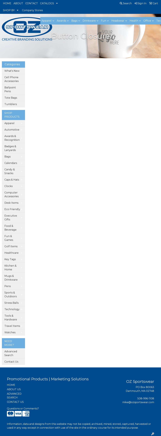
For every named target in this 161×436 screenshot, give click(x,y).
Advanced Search (10, 353)
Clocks (8, 186)
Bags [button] (74, 20)
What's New (11, 70)
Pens (7, 286)
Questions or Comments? (23, 408)
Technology (11, 309)
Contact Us (11, 361)
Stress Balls (11, 302)
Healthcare (11, 252)
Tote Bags (10, 97)
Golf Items (10, 246)
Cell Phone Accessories (11, 79)
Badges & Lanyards (10, 148)
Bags (7, 156)
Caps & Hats (11, 179)
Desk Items (11, 202)
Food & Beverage (10, 227)
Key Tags (10, 259)
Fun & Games (8, 238)
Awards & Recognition (12, 138)
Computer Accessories (11, 194)
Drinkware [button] (89, 20)
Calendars (10, 163)
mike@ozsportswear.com (138, 402)
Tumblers (10, 104)
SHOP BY (9, 10)
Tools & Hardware (10, 317)
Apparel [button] (47, 20)
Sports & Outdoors (10, 294)
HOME (7, 3)
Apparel (9, 123)
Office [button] (147, 20)
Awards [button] (61, 20)
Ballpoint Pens (10, 89)
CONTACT (31, 3)
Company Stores (32, 10)
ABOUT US (14, 389)
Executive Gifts (10, 217)
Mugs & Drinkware (11, 277)
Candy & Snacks (9, 171)
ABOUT (18, 3)
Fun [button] (103, 20)
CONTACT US (15, 401)
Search (126, 3)
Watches (9, 332)
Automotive (11, 129)
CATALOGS (47, 3)
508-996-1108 (145, 398)
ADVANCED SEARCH (14, 395)
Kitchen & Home (10, 267)
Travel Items (12, 325)
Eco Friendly (12, 209)
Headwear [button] (117, 20)
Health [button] (134, 20)
